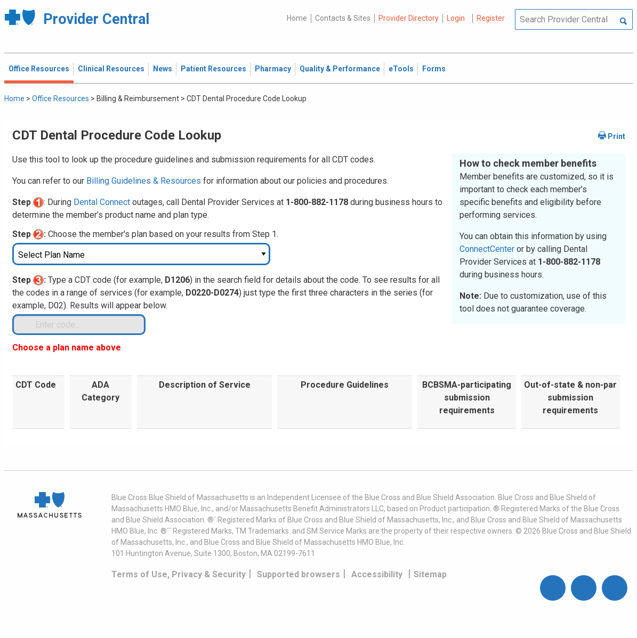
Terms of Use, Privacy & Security (178, 574)
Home (297, 18)
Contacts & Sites (342, 18)
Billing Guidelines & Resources (143, 181)
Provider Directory (408, 18)
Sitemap (430, 574)
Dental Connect (102, 202)
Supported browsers (298, 574)
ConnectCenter (486, 249)
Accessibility (376, 574)
